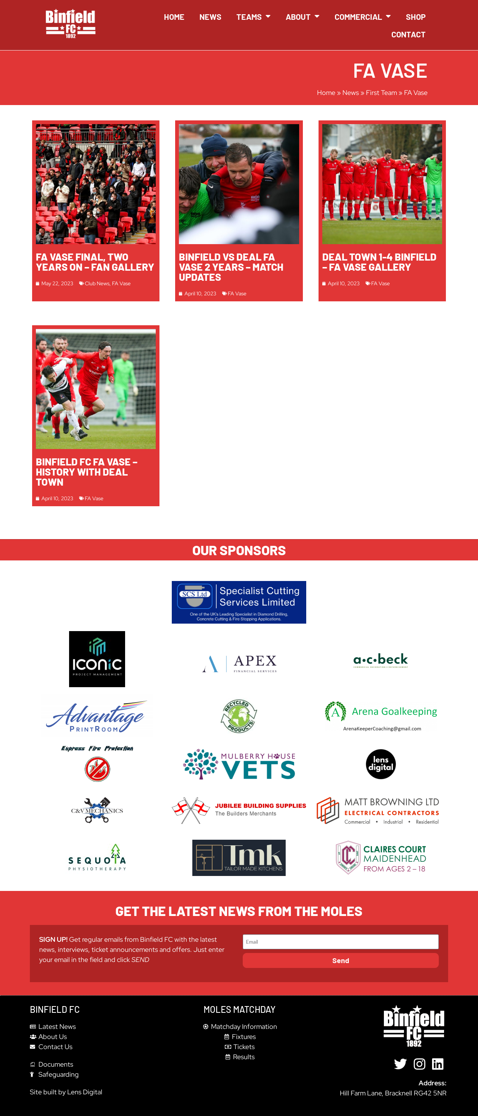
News (210, 16)
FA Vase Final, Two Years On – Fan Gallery (95, 261)
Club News (97, 283)
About (303, 16)
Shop (416, 16)
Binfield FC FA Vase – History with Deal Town (86, 471)
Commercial (363, 16)
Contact (408, 34)
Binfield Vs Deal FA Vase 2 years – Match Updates (231, 266)
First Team (381, 92)
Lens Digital (84, 1092)
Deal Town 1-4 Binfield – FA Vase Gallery (379, 261)
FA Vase (121, 283)
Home (174, 16)
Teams (253, 16)
